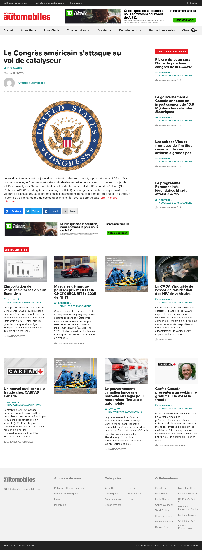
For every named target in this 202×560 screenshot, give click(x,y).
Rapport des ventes (162, 30)
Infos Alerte (51, 30)
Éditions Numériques (16, 3)
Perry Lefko (166, 339)
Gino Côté (161, 488)
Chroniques (111, 493)
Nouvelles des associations (175, 76)
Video (131, 499)
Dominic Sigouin (164, 521)
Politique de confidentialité (19, 545)
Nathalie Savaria (187, 515)
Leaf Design (191, 545)
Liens (57, 499)
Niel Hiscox (161, 493)
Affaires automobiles (31, 83)
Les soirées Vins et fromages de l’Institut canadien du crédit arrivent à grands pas (173, 147)
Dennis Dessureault (185, 527)
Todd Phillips (162, 510)
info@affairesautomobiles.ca (24, 489)
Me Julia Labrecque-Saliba (188, 508)
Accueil (8, 30)
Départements (130, 30)
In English (192, 3)
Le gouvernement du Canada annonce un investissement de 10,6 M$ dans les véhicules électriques (174, 104)
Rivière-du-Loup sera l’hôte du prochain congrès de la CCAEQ (173, 63)
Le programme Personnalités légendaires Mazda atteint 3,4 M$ (171, 188)
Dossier (104, 30)
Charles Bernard (187, 493)
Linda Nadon (162, 499)
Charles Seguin (164, 516)
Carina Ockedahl (164, 504)
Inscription (76, 3)
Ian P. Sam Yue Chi (186, 500)
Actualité (29, 30)
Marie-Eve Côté (172, 80)
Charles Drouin (186, 520)
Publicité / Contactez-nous (49, 3)
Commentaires (78, 30)
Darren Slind (162, 527)
